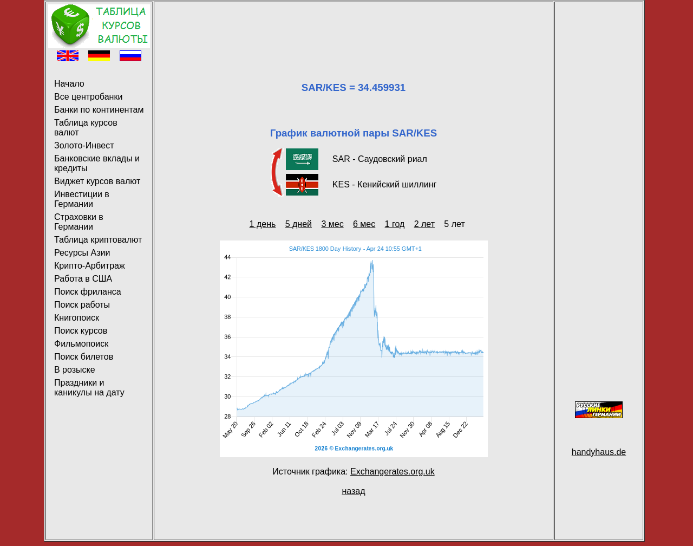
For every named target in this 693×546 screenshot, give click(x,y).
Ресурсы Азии (82, 252)
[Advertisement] (353, 28)
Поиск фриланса (87, 291)
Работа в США (83, 278)
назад (353, 491)
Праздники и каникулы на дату (89, 387)
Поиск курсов (80, 330)
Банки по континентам (98, 109)
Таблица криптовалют (98, 239)
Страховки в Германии (78, 221)
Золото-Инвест (84, 145)
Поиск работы (82, 304)
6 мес (364, 224)
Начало (69, 83)
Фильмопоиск (81, 343)
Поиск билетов (83, 356)
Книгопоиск (76, 317)
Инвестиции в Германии (81, 199)
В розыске (74, 369)
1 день (263, 224)
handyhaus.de (599, 452)
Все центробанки (88, 96)
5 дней (298, 224)
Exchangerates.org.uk (392, 471)
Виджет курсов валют (97, 181)
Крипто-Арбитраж (89, 265)
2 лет (424, 224)
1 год (395, 224)
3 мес (332, 224)
